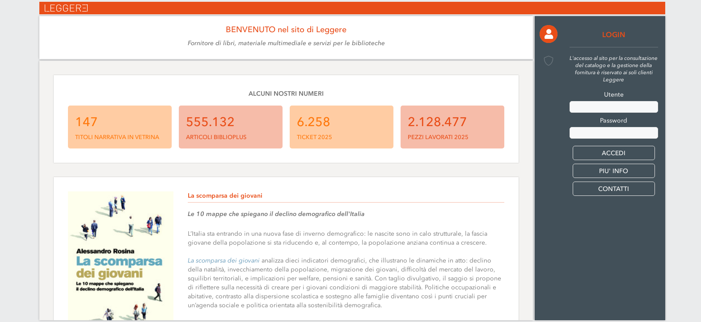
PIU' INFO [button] (613, 171)
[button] (548, 34)
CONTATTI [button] (613, 189)
